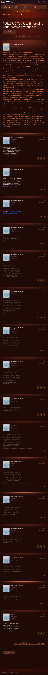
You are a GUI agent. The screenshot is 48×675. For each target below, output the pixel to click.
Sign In (40, 2)
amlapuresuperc (16, 571)
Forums (14, 14)
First (15, 36)
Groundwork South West (11, 347)
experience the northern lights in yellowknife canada (11, 445)
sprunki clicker (13, 626)
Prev (20, 36)
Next (38, 36)
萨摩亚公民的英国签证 (13, 276)
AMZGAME (6, 14)
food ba (13, 600)
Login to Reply (9, 32)
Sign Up (45, 2)
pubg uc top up (13, 65)
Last (43, 36)
